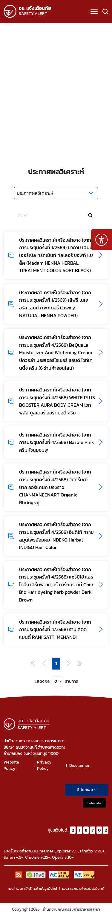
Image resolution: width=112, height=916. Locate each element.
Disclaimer (79, 765)
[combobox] (57, 681)
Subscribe (94, 803)
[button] (94, 11)
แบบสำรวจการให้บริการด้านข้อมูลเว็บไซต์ (32, 888)
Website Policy (11, 765)
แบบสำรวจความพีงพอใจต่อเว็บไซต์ (83, 888)
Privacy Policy (44, 765)
